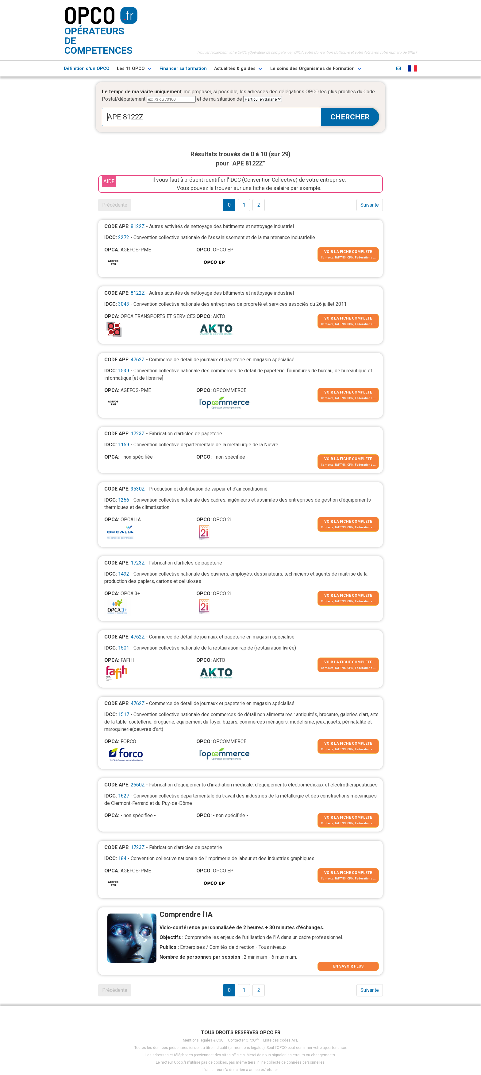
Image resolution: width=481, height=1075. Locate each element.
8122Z (138, 226)
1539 (123, 371)
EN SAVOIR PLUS (348, 966)
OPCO (90, 14)
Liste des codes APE (280, 1040)
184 (122, 858)
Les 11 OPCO (131, 68)
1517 (123, 714)
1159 (123, 445)
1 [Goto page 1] (244, 205)
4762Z (138, 360)
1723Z (138, 434)
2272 (123, 237)
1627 (123, 796)
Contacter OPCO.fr (243, 1040)
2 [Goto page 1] (258, 205)
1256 (123, 500)
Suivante (369, 205)
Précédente (114, 205)
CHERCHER (350, 117)
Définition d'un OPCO (87, 68)
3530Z (138, 489)
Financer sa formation (183, 68)
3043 (123, 304)
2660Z (138, 785)
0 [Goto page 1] (229, 205)
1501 (123, 648)
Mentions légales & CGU (203, 1040)
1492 (123, 574)
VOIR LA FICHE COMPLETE (348, 252)
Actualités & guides (235, 68)
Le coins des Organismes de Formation (312, 68)
